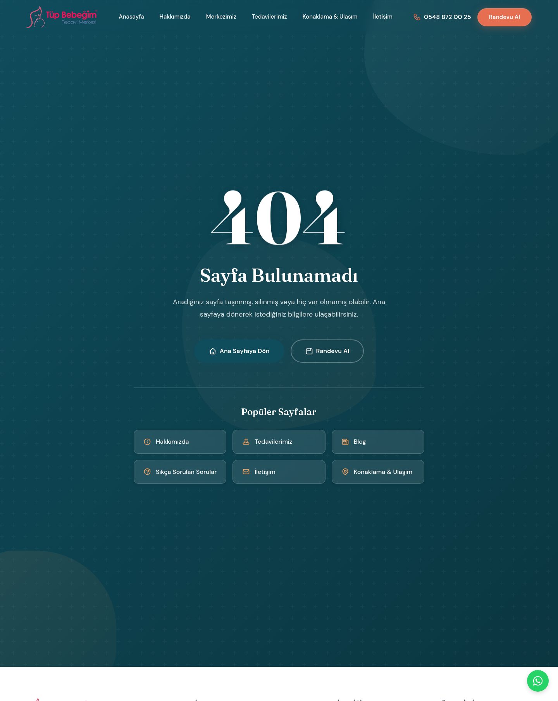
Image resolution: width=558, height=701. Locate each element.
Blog (353, 441)
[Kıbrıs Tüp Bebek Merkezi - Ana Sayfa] (62, 17)
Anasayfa (131, 17)
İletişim (383, 17)
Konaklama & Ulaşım (330, 17)
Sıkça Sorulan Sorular (180, 472)
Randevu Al (504, 17)
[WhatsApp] (538, 681)
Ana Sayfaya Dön (239, 351)
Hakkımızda (175, 17)
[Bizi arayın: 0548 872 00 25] (442, 17)
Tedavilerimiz (269, 17)
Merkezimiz (221, 17)
